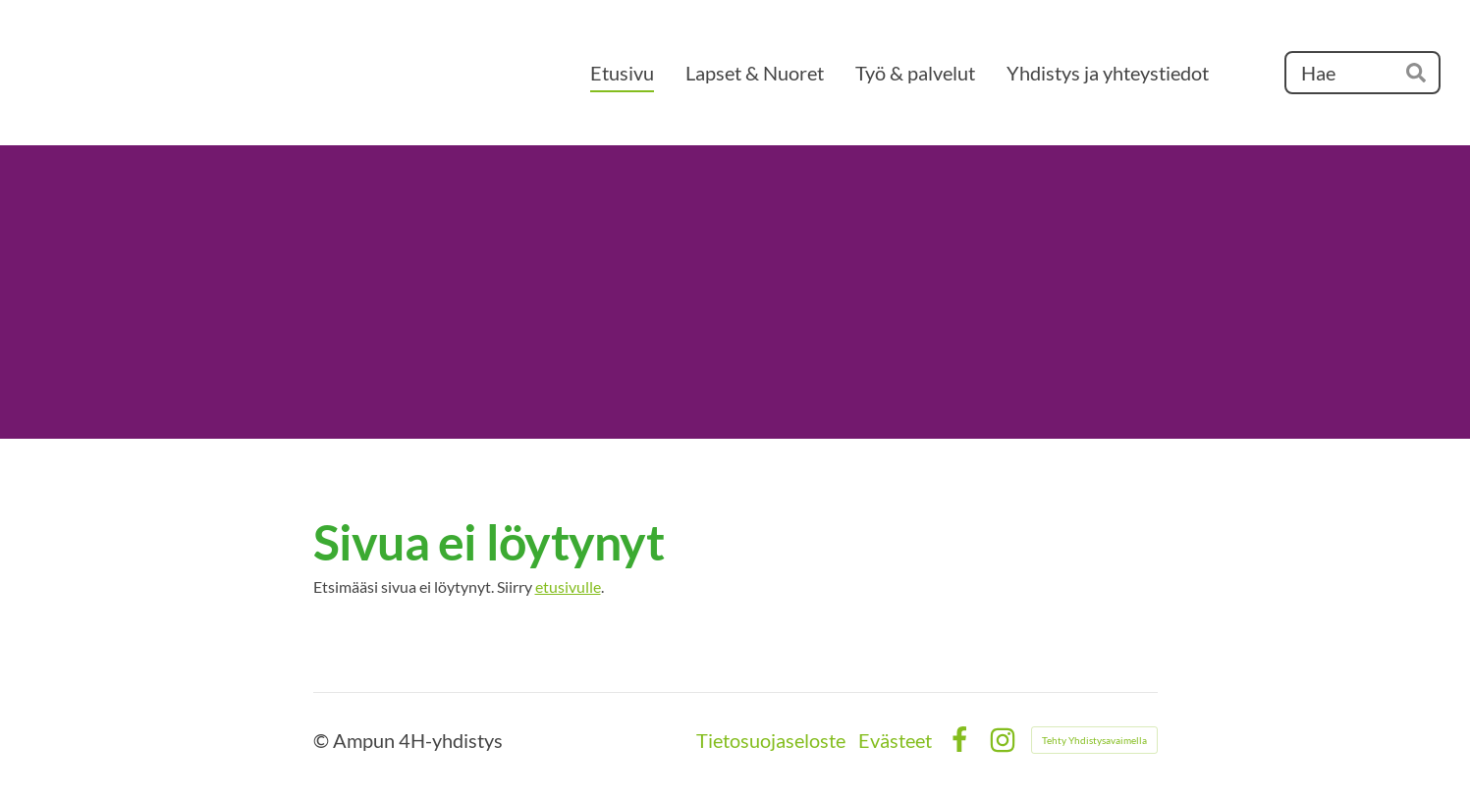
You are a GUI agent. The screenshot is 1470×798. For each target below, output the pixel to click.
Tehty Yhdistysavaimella (1094, 740)
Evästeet (895, 740)
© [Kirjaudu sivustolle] (323, 740)
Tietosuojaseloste (770, 740)
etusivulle (568, 586)
